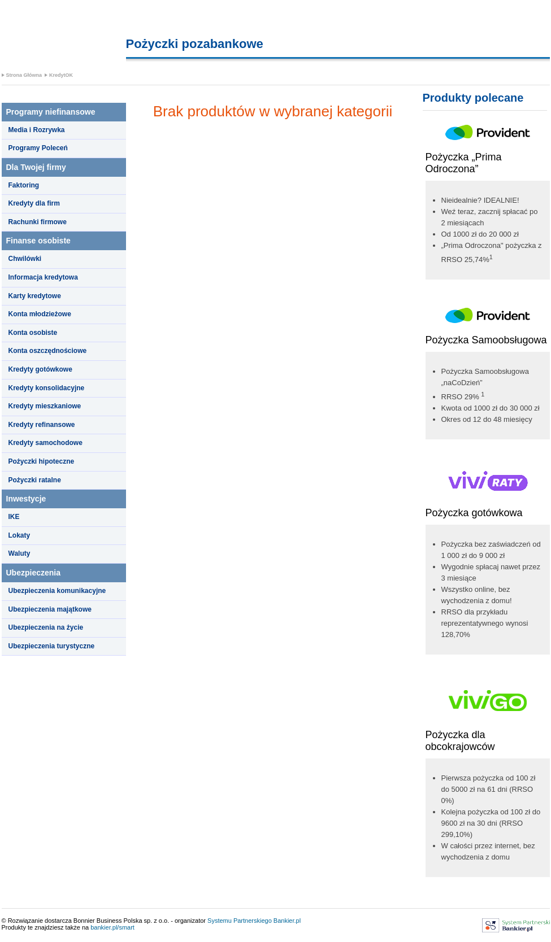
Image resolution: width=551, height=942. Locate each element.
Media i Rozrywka (36, 130)
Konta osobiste (33, 333)
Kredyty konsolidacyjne (46, 388)
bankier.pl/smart (112, 927)
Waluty (19, 553)
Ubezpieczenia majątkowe (50, 609)
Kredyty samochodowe (45, 443)
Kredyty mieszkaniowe (44, 406)
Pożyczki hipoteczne (41, 461)
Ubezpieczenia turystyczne (51, 646)
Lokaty (19, 535)
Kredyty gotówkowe (40, 369)
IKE (14, 517)
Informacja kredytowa (43, 277)
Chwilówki (25, 259)
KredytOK (61, 75)
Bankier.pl (287, 920)
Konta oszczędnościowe (47, 351)
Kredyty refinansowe (41, 425)
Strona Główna (24, 75)
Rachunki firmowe (37, 222)
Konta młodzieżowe (39, 314)
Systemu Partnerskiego (239, 920)
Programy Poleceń (38, 148)
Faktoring (24, 185)
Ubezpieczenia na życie (46, 627)
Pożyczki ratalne (34, 480)
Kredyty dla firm (34, 203)
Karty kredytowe (34, 296)
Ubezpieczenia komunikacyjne (57, 591)
